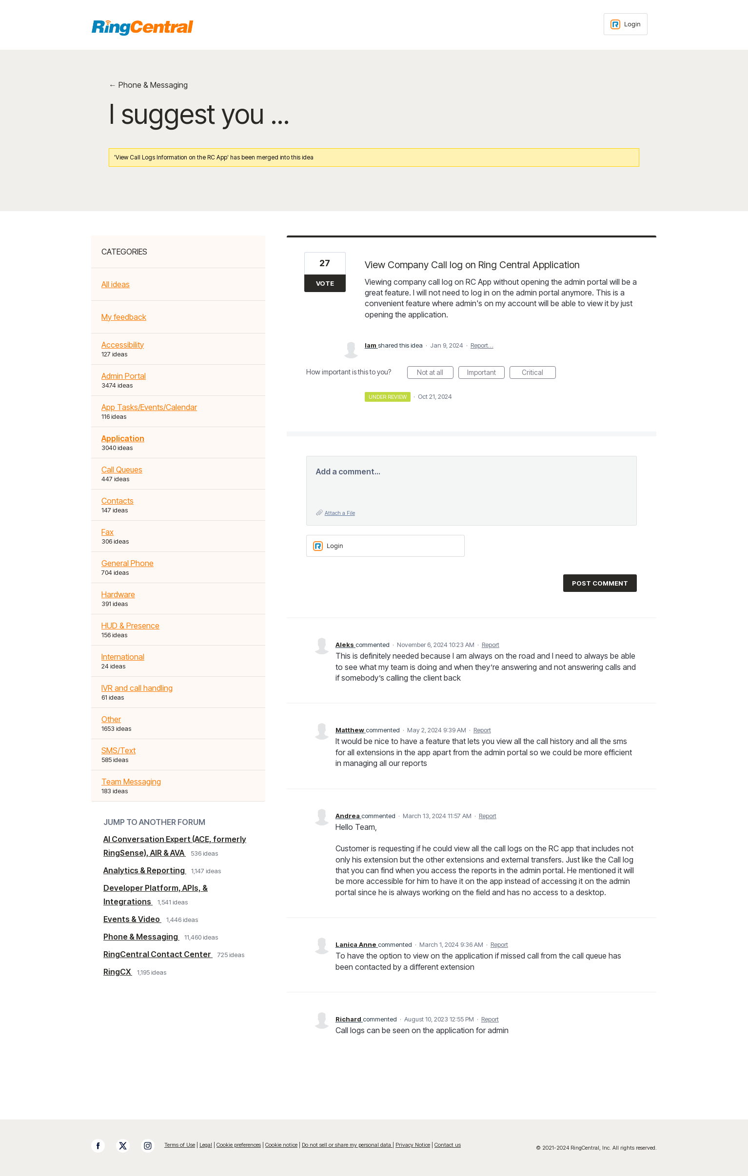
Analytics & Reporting (144, 870)
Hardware (118, 594)
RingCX (117, 972)
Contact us (447, 1144)
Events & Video (132, 919)
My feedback (123, 317)
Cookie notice (281, 1144)
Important (486, 373)
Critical (539, 373)
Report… (482, 345)
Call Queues (121, 469)
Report (490, 644)
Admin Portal (123, 376)
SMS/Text (118, 750)
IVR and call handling (137, 688)
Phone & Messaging (141, 936)
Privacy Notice (412, 1144)
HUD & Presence (130, 625)
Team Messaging (131, 781)
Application (122, 438)
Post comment (600, 583)
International (122, 657)
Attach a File (340, 513)
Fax (107, 532)
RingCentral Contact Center (158, 954)
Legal (205, 1144)
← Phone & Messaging (148, 85)
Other (111, 719)
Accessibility (122, 345)
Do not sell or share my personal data (347, 1144)
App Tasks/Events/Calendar (149, 407)
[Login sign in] (626, 24)
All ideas (115, 284)
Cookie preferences (239, 1144)
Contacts (117, 501)
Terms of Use (179, 1144)
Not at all (435, 373)
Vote (325, 283)
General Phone (127, 563)
